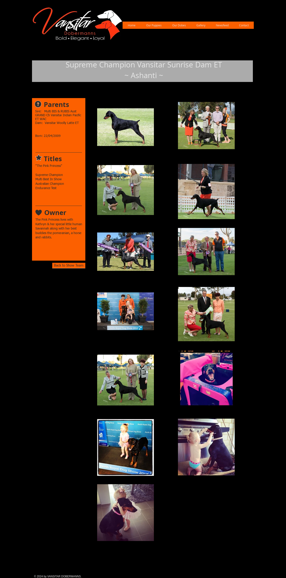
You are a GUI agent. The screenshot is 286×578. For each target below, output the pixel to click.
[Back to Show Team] (68, 265)
